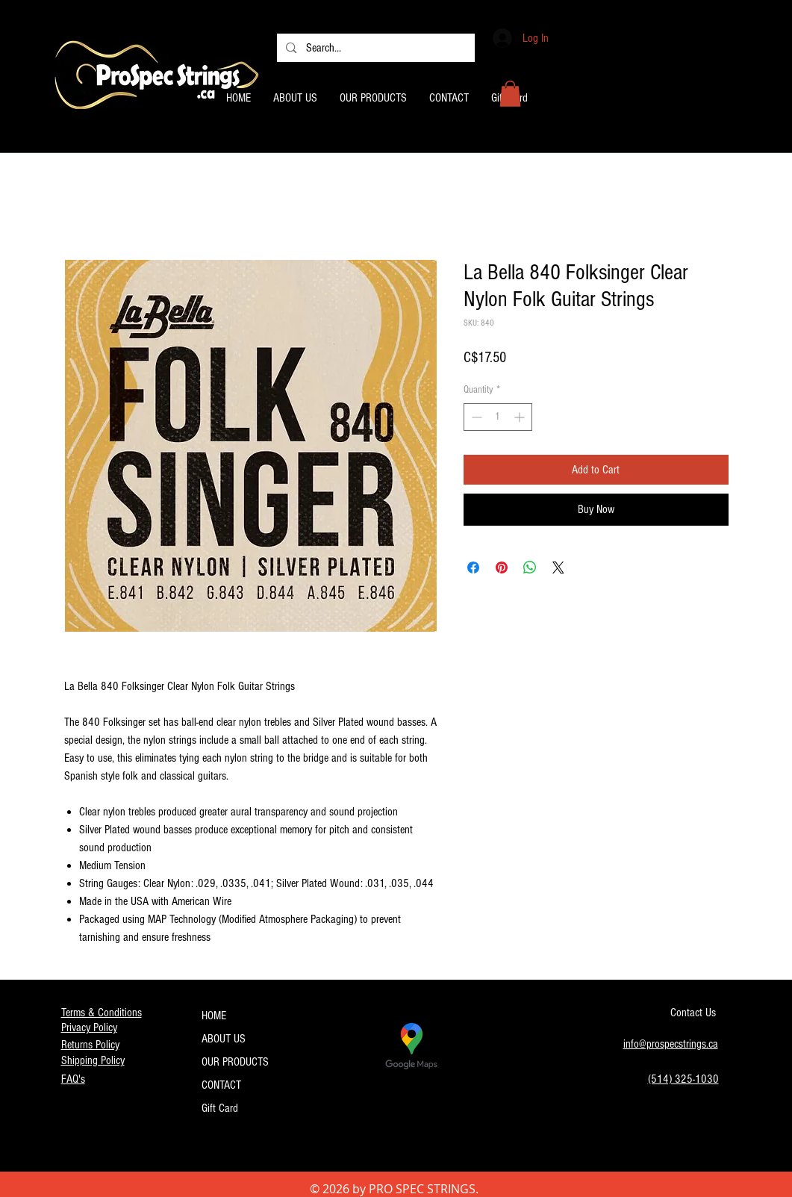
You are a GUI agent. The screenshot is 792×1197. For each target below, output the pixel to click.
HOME (214, 1015)
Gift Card (220, 1108)
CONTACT (221, 1085)
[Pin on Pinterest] (502, 567)
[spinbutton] (497, 417)
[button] (510, 94)
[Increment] (520, 417)
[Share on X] (558, 567)
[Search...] (375, 48)
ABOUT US (224, 1038)
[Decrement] (475, 417)
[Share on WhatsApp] (530, 567)
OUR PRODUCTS (235, 1062)
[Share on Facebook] (473, 567)
